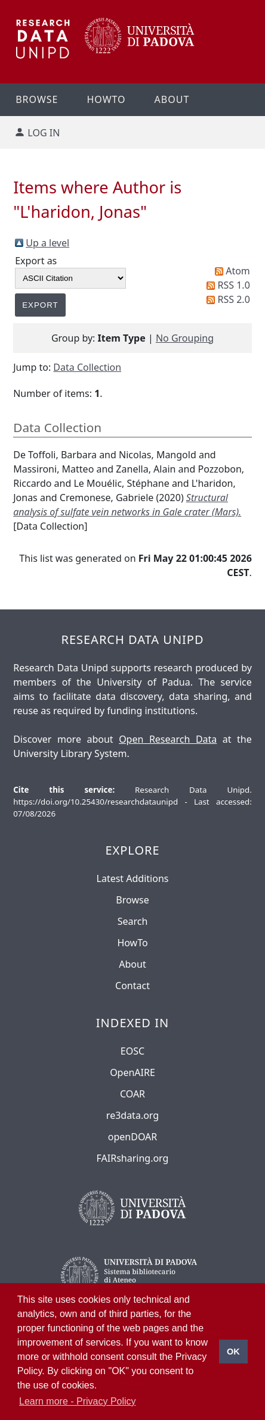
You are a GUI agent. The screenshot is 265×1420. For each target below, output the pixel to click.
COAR (132, 1093)
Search (133, 921)
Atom (238, 270)
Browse (37, 99)
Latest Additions (133, 878)
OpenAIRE (132, 1072)
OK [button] (233, 1351)
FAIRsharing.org (133, 1158)
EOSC (132, 1051)
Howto (106, 99)
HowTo (132, 942)
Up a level (47, 242)
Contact (132, 985)
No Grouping (185, 338)
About (172, 99)
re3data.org (132, 1115)
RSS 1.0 (234, 285)
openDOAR (132, 1136)
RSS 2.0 (234, 299)
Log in (43, 132)
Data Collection (87, 367)
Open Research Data (168, 739)
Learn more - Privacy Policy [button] (77, 1401)
